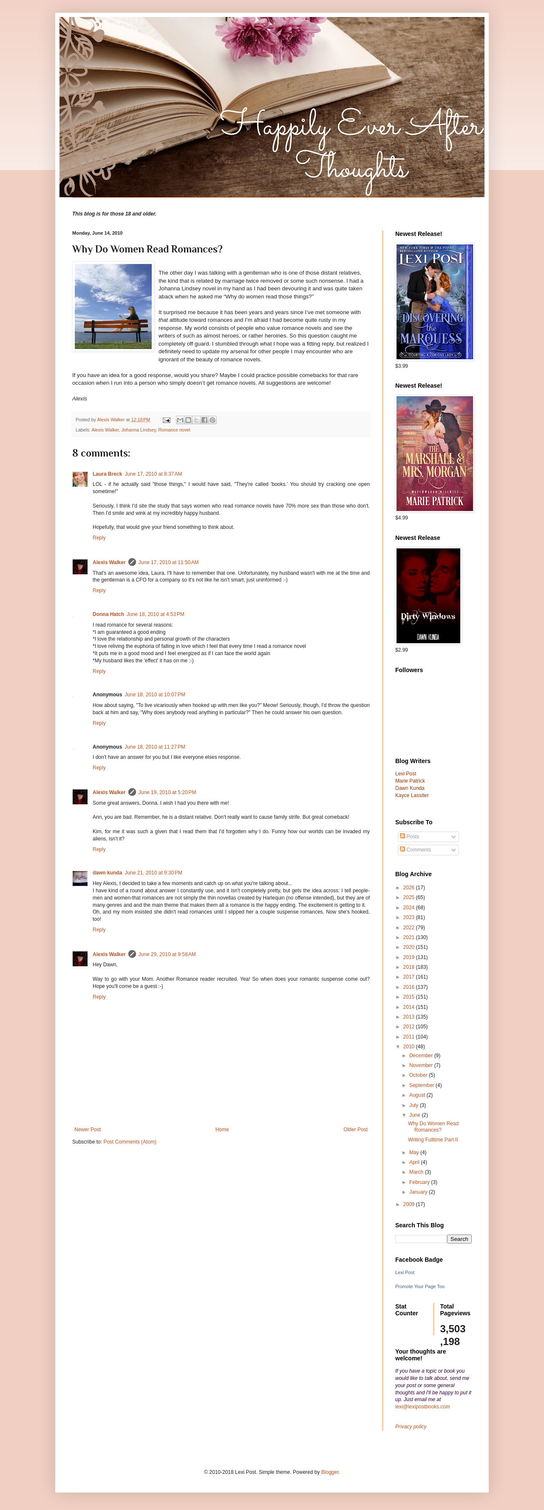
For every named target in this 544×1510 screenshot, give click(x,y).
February (420, 1182)
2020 (409, 947)
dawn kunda (107, 873)
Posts (409, 837)
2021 (409, 937)
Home (222, 1129)
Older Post (355, 1129)
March (417, 1172)
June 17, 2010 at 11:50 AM (169, 562)
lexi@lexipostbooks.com (422, 1407)
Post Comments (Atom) (129, 1142)
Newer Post (87, 1129)
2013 (409, 1017)
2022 (409, 928)
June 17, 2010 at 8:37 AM (153, 474)
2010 (409, 1047)
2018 (409, 967)
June (415, 1115)
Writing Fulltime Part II (433, 1140)
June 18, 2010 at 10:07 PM (155, 695)
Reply (99, 538)
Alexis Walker (105, 429)
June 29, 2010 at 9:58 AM (167, 954)
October (419, 1075)
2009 (409, 1204)
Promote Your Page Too (420, 1286)
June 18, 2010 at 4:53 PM (155, 614)
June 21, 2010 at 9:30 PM (153, 873)
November (421, 1065)
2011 (409, 1037)
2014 (409, 1007)
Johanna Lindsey (139, 429)
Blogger (330, 1472)
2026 (409, 888)
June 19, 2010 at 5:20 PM (167, 792)
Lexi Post (404, 1272)
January (419, 1192)
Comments (415, 850)
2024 (409, 908)
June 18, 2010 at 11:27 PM (155, 747)
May (414, 1152)
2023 (409, 917)
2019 (409, 957)
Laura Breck (107, 474)
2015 (409, 997)
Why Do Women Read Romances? (433, 1126)
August (418, 1095)
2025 (409, 897)
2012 (409, 1027)
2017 (409, 977)
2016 (409, 987)
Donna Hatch (108, 614)
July (414, 1105)
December (421, 1056)
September (422, 1085)
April (415, 1162)
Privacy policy (410, 1427)
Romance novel (174, 429)
